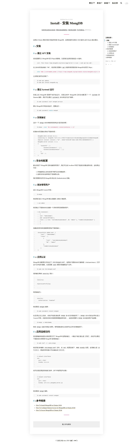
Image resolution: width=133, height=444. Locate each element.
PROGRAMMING (61, 30)
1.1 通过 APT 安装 (112, 42)
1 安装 (107, 40)
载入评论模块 (66, 424)
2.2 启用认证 (110, 53)
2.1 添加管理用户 (112, 51)
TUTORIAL (80, 30)
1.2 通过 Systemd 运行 (113, 44)
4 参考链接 (109, 57)
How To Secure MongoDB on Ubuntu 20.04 (49, 410)
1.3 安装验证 (110, 47)
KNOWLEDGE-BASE (48, 30)
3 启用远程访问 (110, 55)
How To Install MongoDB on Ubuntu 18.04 (49, 405)
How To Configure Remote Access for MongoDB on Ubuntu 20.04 (55, 408)
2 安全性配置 (109, 49)
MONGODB (72, 30)
